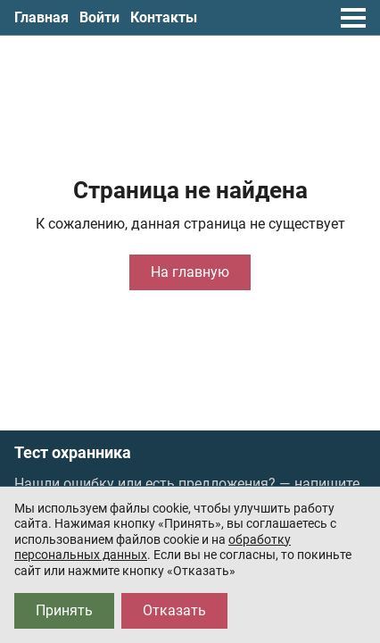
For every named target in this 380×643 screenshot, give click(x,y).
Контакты (163, 17)
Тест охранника (72, 453)
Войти (99, 17)
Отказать (174, 610)
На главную (190, 271)
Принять (64, 610)
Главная (41, 17)
